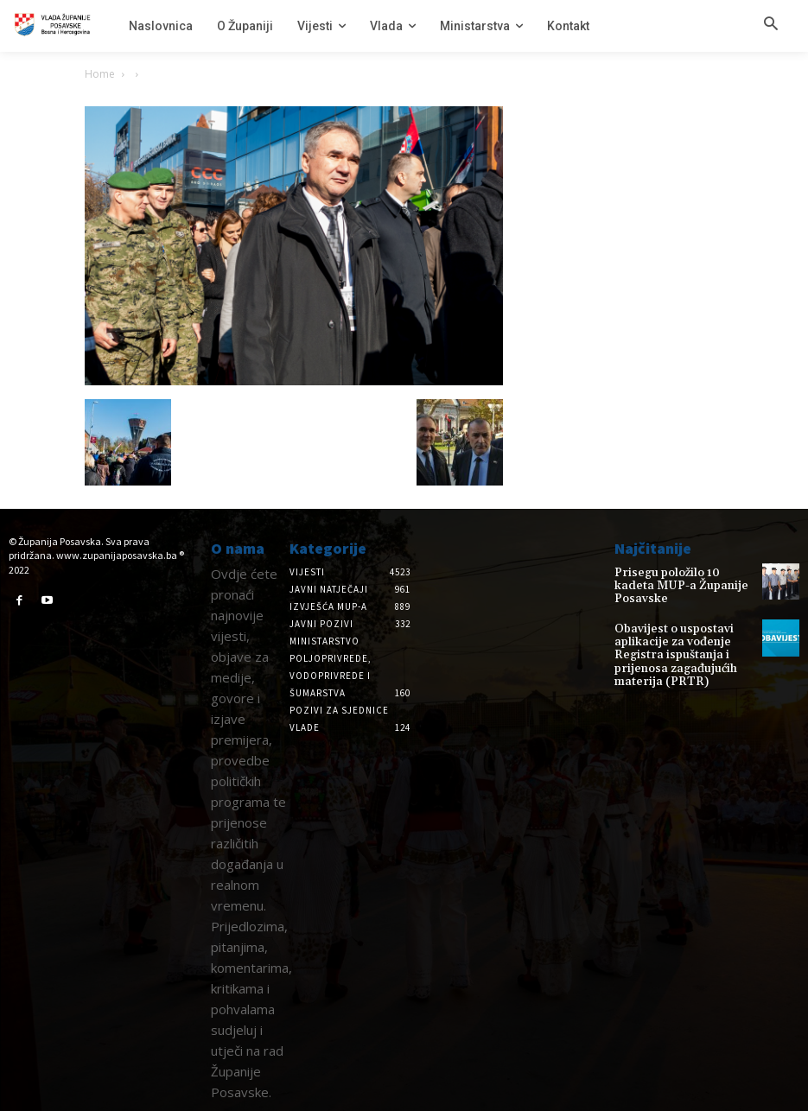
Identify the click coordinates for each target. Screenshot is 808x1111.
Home (100, 74)
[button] (771, 25)
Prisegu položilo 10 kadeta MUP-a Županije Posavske (677, 579)
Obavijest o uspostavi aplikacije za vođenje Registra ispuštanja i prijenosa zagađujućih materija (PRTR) (666, 642)
